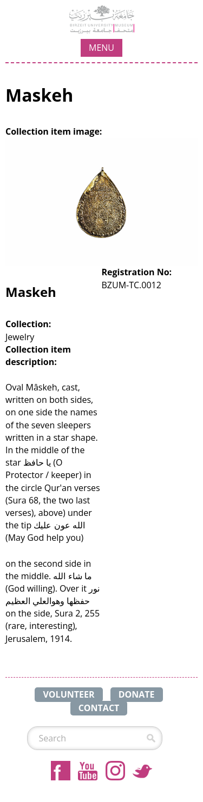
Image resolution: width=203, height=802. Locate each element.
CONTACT (99, 708)
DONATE (137, 694)
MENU (101, 48)
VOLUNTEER (68, 694)
